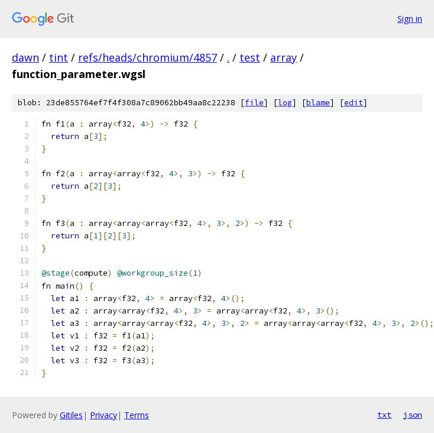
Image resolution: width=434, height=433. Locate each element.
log (285, 103)
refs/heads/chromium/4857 (147, 57)
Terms (136, 415)
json (412, 414)
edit (353, 103)
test (249, 57)
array (283, 57)
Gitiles (71, 415)
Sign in (409, 18)
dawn (25, 57)
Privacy (103, 415)
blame (318, 103)
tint (58, 57)
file (254, 103)
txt (384, 414)
